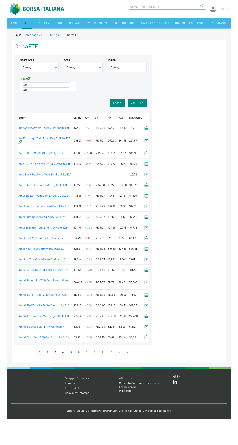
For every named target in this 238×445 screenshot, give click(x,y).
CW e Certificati (89, 23)
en (226, 9)
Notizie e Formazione (179, 23)
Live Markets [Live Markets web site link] (73, 388)
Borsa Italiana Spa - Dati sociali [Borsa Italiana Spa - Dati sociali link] (81, 410)
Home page (31, 34)
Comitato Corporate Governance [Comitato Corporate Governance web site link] (139, 383)
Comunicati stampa (77, 393)
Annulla (137, 103)
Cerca (117, 103)
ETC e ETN (38, 23)
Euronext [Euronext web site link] (71, 383)
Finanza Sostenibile (144, 23)
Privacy (114, 410)
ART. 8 (46, 85)
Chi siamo (206, 23)
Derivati (67, 23)
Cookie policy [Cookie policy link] (126, 410)
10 (111, 352)
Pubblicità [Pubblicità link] (125, 390)
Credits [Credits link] (138, 410)
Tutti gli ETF (57, 34)
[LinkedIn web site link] (175, 382)
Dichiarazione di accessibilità (158, 410)
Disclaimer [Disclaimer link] (103, 410)
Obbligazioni (115, 23)
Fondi (53, 23)
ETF (24, 23)
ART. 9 (46, 89)
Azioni (14, 23)
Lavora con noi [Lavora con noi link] (128, 386)
